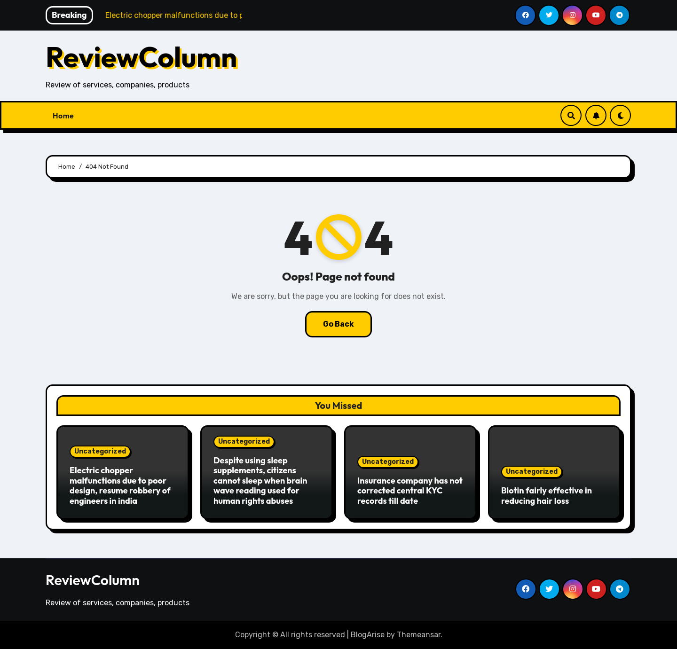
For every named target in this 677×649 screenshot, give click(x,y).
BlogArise (368, 634)
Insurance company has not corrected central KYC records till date (410, 490)
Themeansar (419, 634)
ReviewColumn (141, 57)
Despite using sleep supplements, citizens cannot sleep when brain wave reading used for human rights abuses (260, 480)
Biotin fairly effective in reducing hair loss (546, 495)
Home (63, 115)
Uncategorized (100, 451)
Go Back (338, 324)
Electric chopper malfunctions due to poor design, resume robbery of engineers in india (120, 485)
